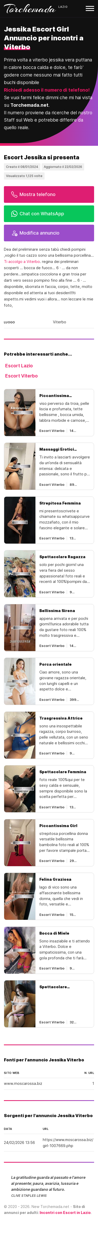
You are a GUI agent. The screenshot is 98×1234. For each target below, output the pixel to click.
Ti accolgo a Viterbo (22, 261)
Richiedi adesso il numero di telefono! (47, 90)
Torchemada (30, 8)
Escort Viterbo (21, 376)
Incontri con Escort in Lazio (65, 1212)
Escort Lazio (19, 365)
